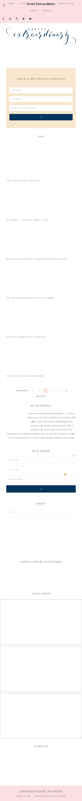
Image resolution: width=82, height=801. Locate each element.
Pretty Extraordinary (41, 35)
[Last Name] (41, 99)
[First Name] (41, 90)
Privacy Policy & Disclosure (51, 796)
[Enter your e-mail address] (41, 108)
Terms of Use (23, 796)
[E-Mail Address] (41, 479)
